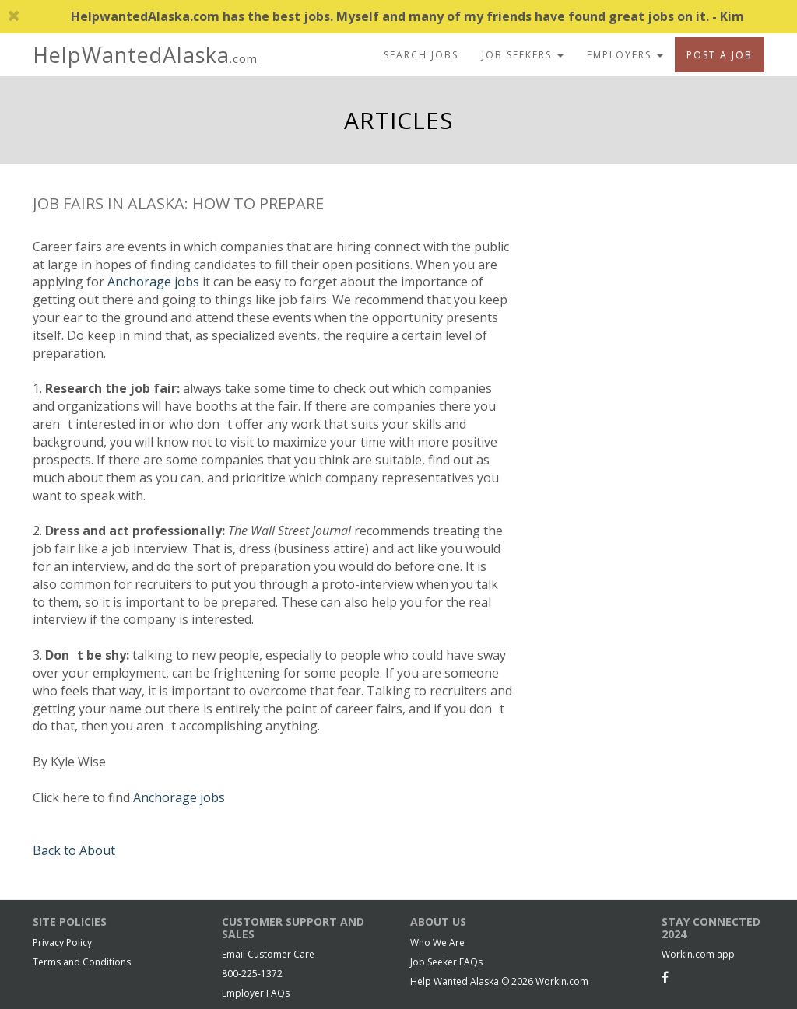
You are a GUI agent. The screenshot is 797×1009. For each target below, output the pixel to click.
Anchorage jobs (153, 281)
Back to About (74, 850)
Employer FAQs (256, 993)
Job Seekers (523, 54)
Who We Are (437, 942)
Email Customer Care (268, 954)
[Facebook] (665, 977)
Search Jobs (421, 54)
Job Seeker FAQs (446, 962)
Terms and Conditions (82, 962)
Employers (625, 54)
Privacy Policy (62, 942)
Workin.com (561, 981)
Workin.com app (698, 954)
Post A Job (719, 54)
